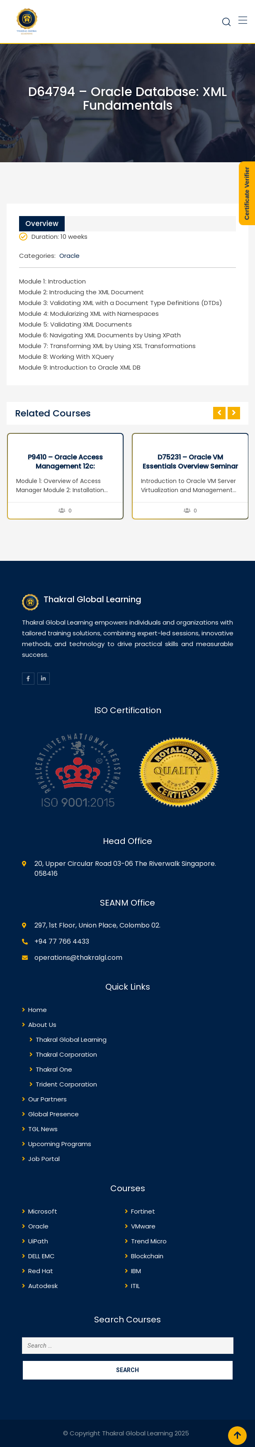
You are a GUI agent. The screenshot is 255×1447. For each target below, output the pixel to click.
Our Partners (47, 1099)
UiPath (38, 1241)
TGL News (43, 1129)
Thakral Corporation (66, 1054)
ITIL (135, 1285)
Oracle (69, 255)
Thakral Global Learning (71, 1039)
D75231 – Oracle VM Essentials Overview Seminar (190, 461)
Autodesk (43, 1285)
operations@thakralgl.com (78, 957)
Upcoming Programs (59, 1143)
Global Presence (53, 1114)
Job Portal (44, 1158)
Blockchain (147, 1256)
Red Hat (40, 1271)
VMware (143, 1226)
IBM (136, 1271)
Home (37, 1009)
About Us (42, 1024)
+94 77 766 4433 (61, 941)
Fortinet (143, 1211)
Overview (41, 223)
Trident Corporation (66, 1084)
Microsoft (42, 1211)
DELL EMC (41, 1256)
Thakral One (54, 1069)
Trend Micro (149, 1241)
